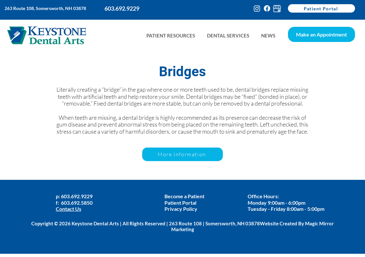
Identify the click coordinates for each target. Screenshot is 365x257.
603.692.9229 (77, 196)
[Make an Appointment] (321, 34)
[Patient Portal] (321, 8)
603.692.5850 (77, 203)
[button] (268, 36)
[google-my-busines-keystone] (277, 8)
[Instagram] (257, 8)
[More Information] (182, 154)
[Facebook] (267, 8)
